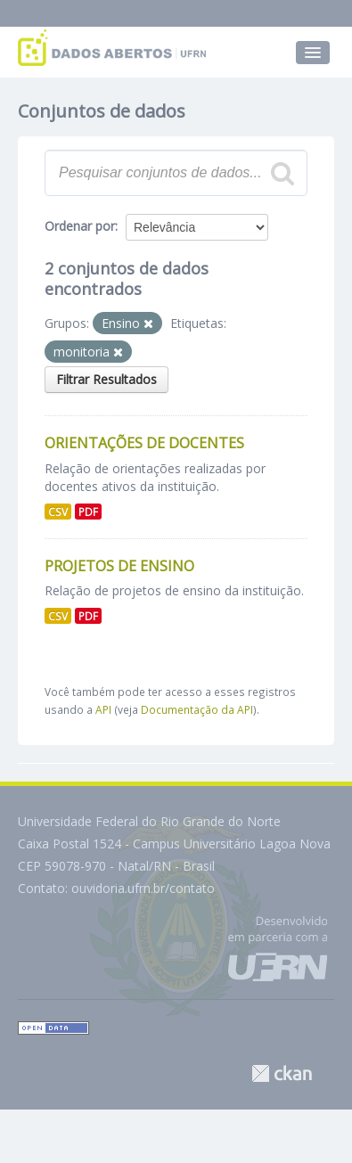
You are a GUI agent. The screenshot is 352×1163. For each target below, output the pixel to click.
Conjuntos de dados (101, 111)
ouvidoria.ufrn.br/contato (143, 888)
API (103, 709)
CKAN (281, 1073)
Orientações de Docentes (144, 443)
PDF (88, 511)
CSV (58, 511)
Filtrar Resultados (106, 379)
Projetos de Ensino (119, 566)
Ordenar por (80, 225)
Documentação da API (197, 709)
